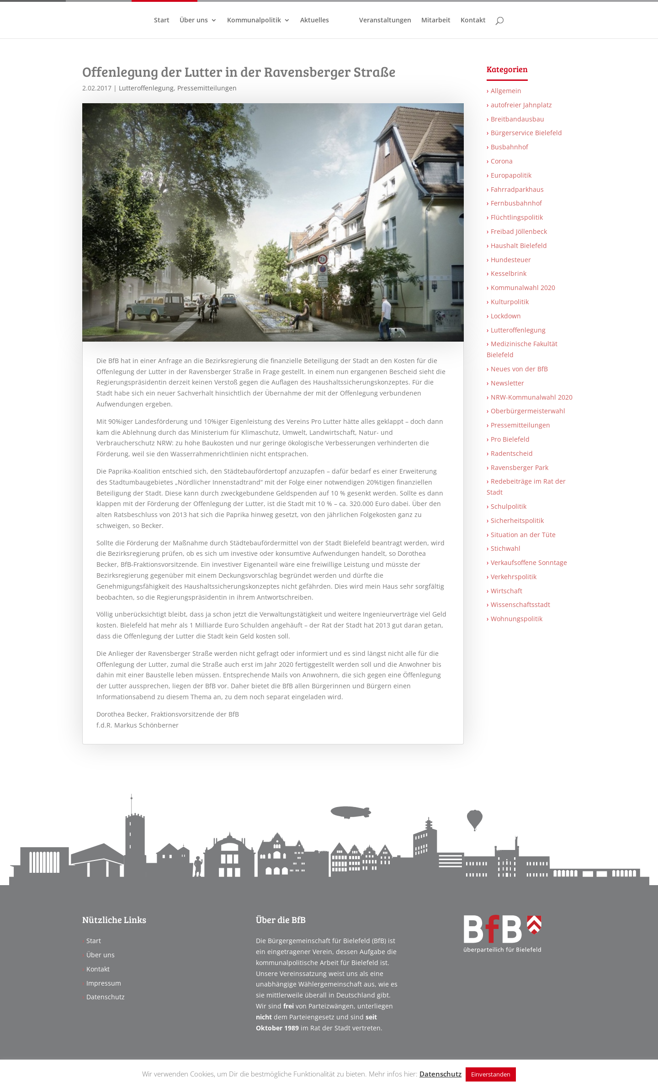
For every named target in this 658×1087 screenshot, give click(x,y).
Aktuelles (314, 20)
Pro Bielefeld (510, 439)
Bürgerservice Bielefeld (526, 132)
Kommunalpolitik (254, 20)
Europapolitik (511, 175)
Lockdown (506, 315)
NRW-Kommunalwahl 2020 (532, 397)
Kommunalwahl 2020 (523, 287)
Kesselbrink (508, 273)
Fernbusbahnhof (516, 203)
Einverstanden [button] (490, 1074)
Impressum (103, 983)
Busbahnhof (509, 146)
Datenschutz (105, 996)
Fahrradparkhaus (517, 189)
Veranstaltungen (385, 20)
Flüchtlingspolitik (517, 217)
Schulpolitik (508, 506)
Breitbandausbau (517, 119)
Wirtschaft (506, 590)
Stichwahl (505, 548)
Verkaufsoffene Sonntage (529, 562)
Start (162, 20)
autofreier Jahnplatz (521, 104)
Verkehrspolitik (513, 576)
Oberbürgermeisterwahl (528, 410)
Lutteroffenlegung (146, 88)
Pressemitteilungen (207, 88)
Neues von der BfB (519, 368)
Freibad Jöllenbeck (519, 231)
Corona (502, 161)
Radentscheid (512, 453)
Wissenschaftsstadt (520, 604)
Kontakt (473, 20)
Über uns (194, 20)
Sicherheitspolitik (517, 520)
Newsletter (507, 383)
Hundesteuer (511, 259)
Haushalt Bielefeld (519, 245)
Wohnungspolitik (516, 618)
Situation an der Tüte (523, 534)
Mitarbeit (436, 20)
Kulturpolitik (510, 301)
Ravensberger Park (519, 467)
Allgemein (506, 90)
